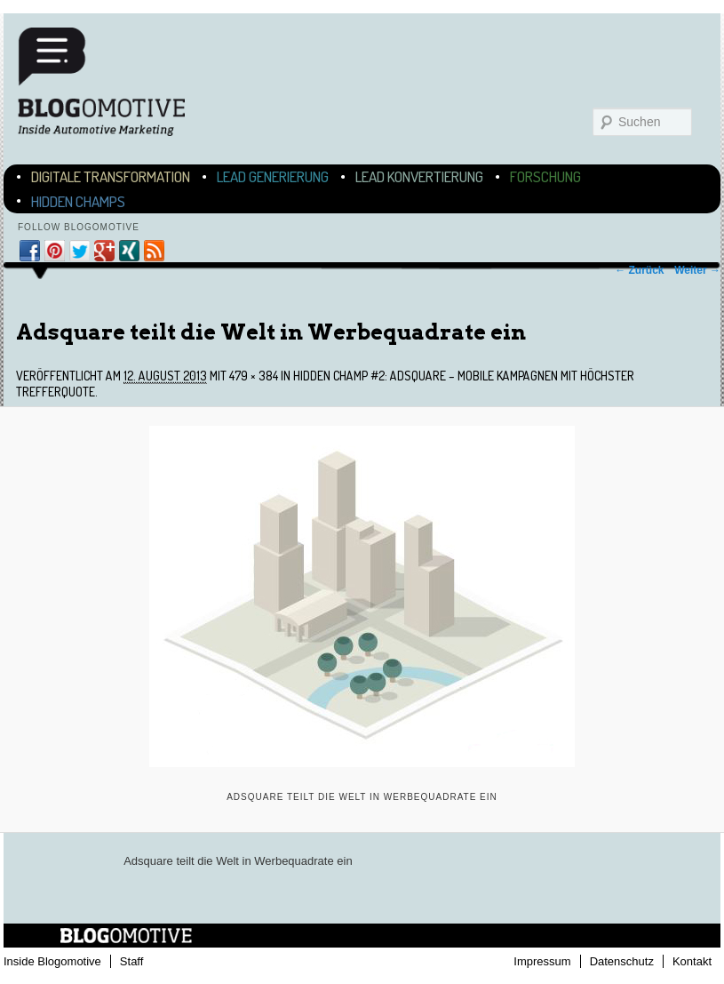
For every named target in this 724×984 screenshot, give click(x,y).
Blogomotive (113, 82)
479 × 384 (253, 375)
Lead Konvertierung (419, 176)
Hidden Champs (78, 201)
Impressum (541, 961)
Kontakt (692, 961)
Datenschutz (622, 961)
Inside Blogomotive (52, 961)
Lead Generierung (273, 176)
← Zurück (639, 270)
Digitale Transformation (110, 176)
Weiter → (697, 270)
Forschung (545, 176)
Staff (132, 961)
